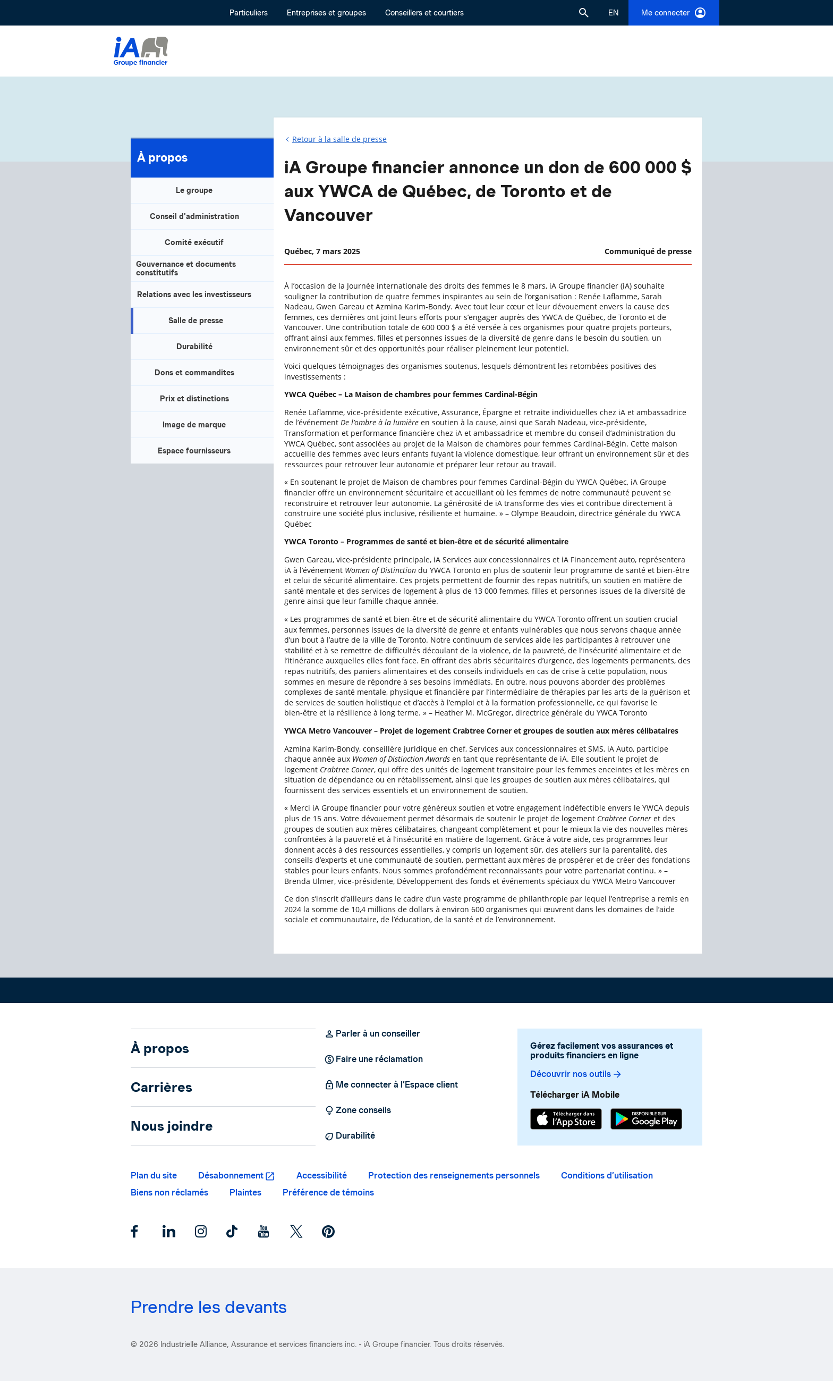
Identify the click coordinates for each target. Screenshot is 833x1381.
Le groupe (194, 190)
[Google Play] (646, 1120)
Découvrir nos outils (576, 1074)
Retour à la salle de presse (339, 139)
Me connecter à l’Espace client (391, 1085)
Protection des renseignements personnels (454, 1176)
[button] (584, 13)
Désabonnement (231, 1176)
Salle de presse (195, 320)
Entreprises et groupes (326, 13)
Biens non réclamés (169, 1193)
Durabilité (194, 346)
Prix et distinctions (194, 398)
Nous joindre (172, 1125)
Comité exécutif (194, 242)
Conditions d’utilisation (607, 1176)
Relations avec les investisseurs (194, 294)
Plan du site (154, 1176)
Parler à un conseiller (372, 1034)
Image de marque (194, 424)
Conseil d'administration (194, 216)
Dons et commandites (194, 372)
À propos (162, 157)
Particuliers (249, 13)
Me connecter (674, 12)
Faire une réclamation (373, 1059)
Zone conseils (357, 1110)
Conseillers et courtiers (424, 13)
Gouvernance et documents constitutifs (186, 268)
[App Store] (566, 1120)
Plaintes (245, 1193)
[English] (613, 13)
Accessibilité (321, 1176)
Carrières (161, 1087)
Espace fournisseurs (194, 451)
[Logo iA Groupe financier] (141, 51)
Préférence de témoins (328, 1193)
